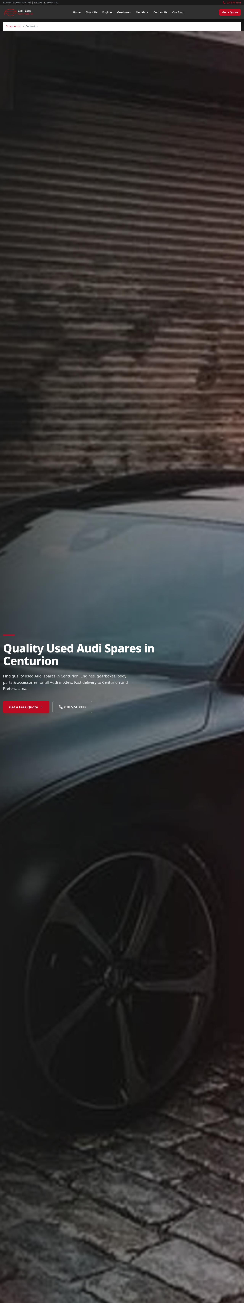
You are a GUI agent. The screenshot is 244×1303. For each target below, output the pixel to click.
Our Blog (178, 12)
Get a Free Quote (26, 707)
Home (77, 12)
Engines (107, 12)
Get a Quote (230, 12)
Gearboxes (124, 12)
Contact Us (160, 12)
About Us (91, 12)
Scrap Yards (13, 26)
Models (142, 12)
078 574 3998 (232, 2)
